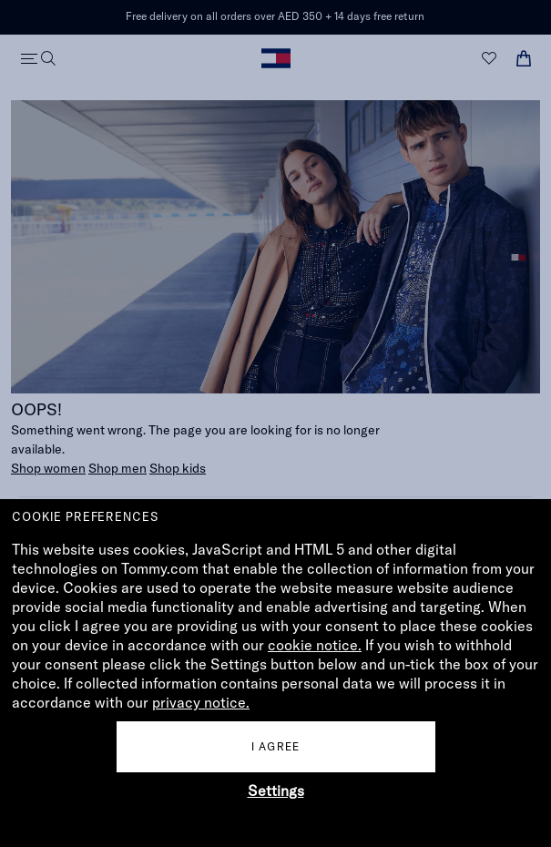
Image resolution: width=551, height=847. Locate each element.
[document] (275, 673)
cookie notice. (315, 645)
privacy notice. (201, 702)
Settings (276, 790)
